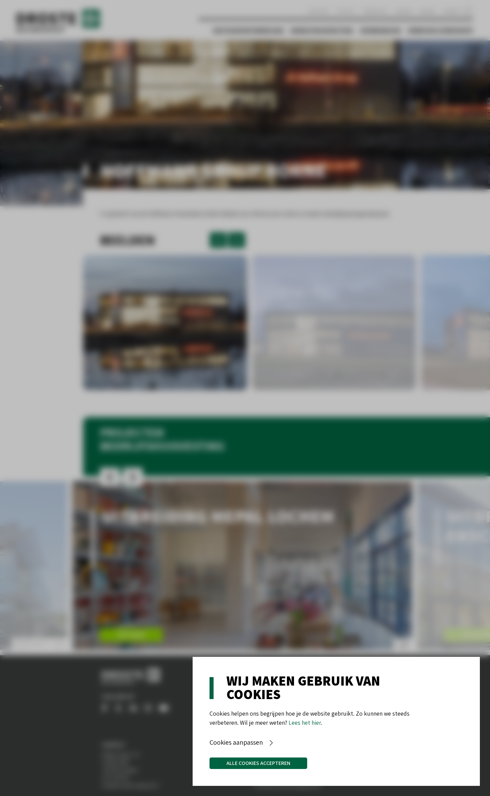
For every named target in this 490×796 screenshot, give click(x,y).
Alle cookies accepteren (258, 763)
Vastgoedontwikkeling (248, 30)
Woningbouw (380, 30)
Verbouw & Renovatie (440, 30)
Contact (346, 11)
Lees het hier (305, 722)
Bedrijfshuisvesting (322, 30)
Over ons (318, 11)
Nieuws (427, 11)
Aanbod (404, 11)
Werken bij (375, 11)
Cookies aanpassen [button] (236, 742)
